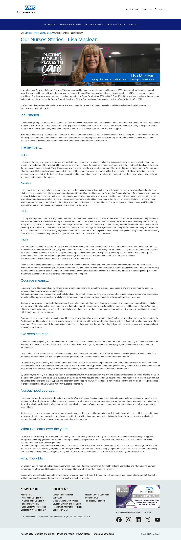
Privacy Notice (83, 534)
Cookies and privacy (45, 534)
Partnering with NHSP (30, 504)
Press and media (65, 534)
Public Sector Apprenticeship (33, 507)
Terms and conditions (103, 534)
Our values (57, 498)
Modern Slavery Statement (97, 495)
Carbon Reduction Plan (63, 495)
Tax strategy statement (95, 501)
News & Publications (116, 24)
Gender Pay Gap (60, 510)
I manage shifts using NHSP (33, 501)
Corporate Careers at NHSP (33, 510)
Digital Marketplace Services (65, 501)
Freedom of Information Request (67, 507)
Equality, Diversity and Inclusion (67, 504)
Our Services (26, 33)
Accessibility (27, 534)
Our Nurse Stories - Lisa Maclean (68, 33)
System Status (91, 498)
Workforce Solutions (94, 24)
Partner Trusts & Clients (70, 24)
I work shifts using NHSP (32, 498)
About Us (133, 24)
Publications (39, 33)
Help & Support (132, 9)
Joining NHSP (27, 495)
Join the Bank (49, 24)
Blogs (49, 33)
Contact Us (146, 9)
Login (158, 9)
